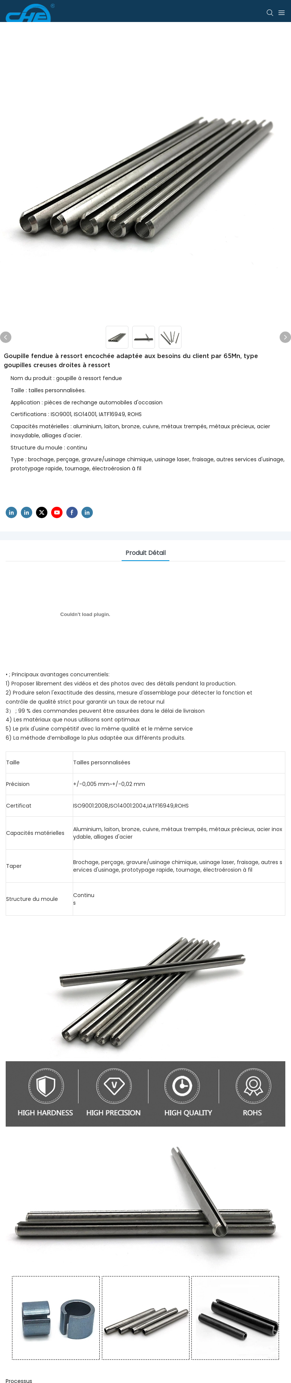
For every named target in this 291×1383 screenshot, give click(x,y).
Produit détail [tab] (145, 552)
